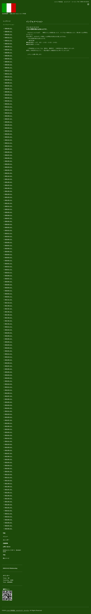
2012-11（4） (8, 441)
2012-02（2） (8, 468)
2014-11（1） (8, 387)
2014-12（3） (8, 384)
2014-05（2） (8, 402)
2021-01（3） (8, 203)
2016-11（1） (8, 326)
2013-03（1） (8, 432)
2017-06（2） (8, 311)
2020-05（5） (8, 221)
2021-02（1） (8, 200)
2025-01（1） (8, 67)
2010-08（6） (8, 522)
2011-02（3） (8, 504)
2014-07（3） (8, 396)
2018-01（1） (8, 296)
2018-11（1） (8, 269)
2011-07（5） (8, 489)
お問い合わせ (6, 546)
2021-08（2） (8, 182)
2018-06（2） (8, 281)
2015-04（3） (8, 375)
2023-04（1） (8, 127)
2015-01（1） (8, 381)
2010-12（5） (8, 510)
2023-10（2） (8, 112)
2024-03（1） (8, 97)
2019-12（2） (8, 230)
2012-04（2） (8, 462)
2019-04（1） (8, 254)
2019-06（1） (8, 248)
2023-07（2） (8, 118)
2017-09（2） (8, 305)
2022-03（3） (8, 167)
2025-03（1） (8, 61)
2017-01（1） (8, 323)
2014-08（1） (8, 393)
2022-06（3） (8, 158)
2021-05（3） (8, 191)
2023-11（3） (8, 109)
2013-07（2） (8, 420)
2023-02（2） (8, 134)
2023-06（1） (8, 121)
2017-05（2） (8, 314)
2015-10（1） (8, 356)
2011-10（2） (8, 480)
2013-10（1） (8, 414)
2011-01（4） (8, 507)
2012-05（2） (8, 459)
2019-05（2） (8, 251)
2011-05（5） (8, 495)
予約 (4, 555)
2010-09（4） (8, 519)
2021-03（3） (8, 197)
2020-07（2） (8, 218)
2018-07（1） (8, 278)
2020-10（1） (8, 209)
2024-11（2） (8, 73)
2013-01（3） (8, 435)
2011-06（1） (8, 492)
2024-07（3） (8, 85)
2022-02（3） (8, 170)
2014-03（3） (8, 405)
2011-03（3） (8, 501)
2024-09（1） (8, 79)
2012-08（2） (8, 450)
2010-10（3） (8, 516)
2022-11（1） (8, 143)
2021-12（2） (8, 176)
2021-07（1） (8, 185)
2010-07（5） (8, 525)
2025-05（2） (8, 55)
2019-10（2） (8, 236)
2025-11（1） (8, 40)
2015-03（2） (8, 378)
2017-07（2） (8, 308)
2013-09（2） (8, 417)
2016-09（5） (8, 332)
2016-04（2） (8, 344)
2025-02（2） (8, 64)
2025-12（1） (8, 37)
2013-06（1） (8, 423)
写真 (4, 533)
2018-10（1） (8, 272)
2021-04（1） (8, 194)
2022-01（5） (8, 173)
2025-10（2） (8, 43)
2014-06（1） (8, 399)
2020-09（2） (8, 212)
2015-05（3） (8, 372)
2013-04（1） (8, 429)
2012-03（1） (8, 465)
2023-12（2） (8, 106)
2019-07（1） (8, 245)
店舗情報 (5, 543)
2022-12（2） (8, 140)
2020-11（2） (8, 206)
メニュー (5, 536)
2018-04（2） (8, 287)
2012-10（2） (8, 444)
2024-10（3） (8, 76)
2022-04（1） (8, 164)
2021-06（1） (8, 188)
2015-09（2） (8, 360)
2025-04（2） (8, 58)
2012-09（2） (8, 447)
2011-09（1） (8, 483)
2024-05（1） (8, 91)
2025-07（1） (8, 49)
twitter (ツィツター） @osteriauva (12, 550)
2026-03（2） (8, 28)
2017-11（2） (8, 299)
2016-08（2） (8, 335)
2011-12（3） (8, 474)
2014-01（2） (8, 408)
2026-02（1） (8, 31)
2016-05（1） (8, 341)
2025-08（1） (8, 46)
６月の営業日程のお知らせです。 (37, 29)
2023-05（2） (8, 124)
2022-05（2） (8, 161)
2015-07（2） (8, 366)
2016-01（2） (8, 350)
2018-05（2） (8, 284)
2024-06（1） (8, 88)
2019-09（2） (8, 239)
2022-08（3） (8, 152)
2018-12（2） (8, 266)
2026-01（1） (8, 34)
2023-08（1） (8, 115)
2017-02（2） (8, 320)
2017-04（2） (8, 317)
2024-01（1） (8, 103)
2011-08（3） (8, 486)
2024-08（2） (8, 82)
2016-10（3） (8, 329)
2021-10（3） (8, 179)
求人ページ (6, 558)
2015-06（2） (8, 369)
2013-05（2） (8, 426)
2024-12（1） (8, 70)
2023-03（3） (8, 131)
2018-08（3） (8, 275)
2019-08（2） (8, 242)
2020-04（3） (8, 224)
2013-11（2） (8, 411)
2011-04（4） (8, 498)
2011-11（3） (8, 477)
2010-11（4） (8, 513)
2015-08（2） (8, 363)
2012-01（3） (8, 471)
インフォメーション (8, 24)
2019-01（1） (8, 263)
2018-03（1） (8, 290)
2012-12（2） (8, 438)
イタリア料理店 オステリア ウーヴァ (17, 610)
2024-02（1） (8, 100)
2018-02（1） (8, 293)
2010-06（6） (8, 528)
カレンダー (6, 540)
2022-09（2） (8, 149)
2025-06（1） (8, 52)
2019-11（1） (8, 233)
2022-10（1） (8, 146)
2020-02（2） (8, 227)
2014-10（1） (8, 390)
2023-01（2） (8, 137)
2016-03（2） (8, 347)
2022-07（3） (8, 155)
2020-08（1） (8, 215)
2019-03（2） (8, 257)
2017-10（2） (8, 302)
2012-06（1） (8, 456)
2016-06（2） (8, 338)
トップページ (6, 21)
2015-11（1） (8, 353)
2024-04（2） (8, 94)
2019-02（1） (8, 260)
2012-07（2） (8, 453)
